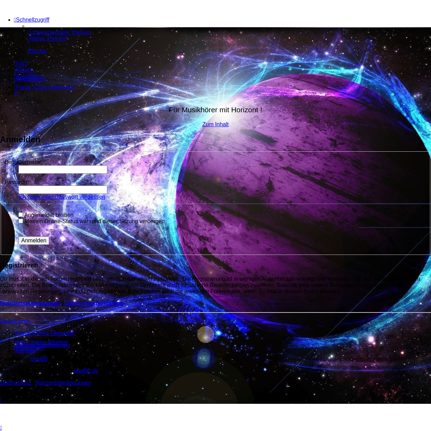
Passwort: (17, 182)
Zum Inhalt (215, 124)
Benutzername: (24, 162)
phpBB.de (86, 371)
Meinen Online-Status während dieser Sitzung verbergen (91, 221)
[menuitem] (59, 32)
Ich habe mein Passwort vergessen (61, 197)
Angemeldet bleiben (46, 215)
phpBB (39, 359)
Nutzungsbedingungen (30, 303)
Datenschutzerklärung (94, 303)
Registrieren (15, 321)
